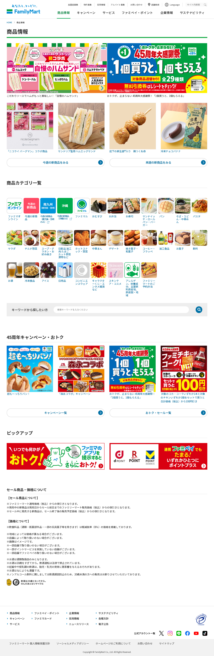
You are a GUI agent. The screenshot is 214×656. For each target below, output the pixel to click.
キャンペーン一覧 (55, 413)
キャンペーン (86, 12)
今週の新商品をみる (55, 162)
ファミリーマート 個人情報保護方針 (29, 643)
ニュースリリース (79, 624)
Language (175, 4)
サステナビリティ (192, 12)
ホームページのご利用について (113, 643)
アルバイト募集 (118, 4)
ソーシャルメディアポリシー (73, 643)
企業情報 (166, 12)
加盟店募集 (73, 4)
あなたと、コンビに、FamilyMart (23, 9)
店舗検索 (155, 4)
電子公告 (103, 624)
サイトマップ (166, 643)
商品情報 (15, 613)
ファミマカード (43, 618)
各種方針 (103, 618)
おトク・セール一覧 (158, 413)
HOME (9, 22)
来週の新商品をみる (158, 162)
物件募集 (88, 4)
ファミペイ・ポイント (137, 12)
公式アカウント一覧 (144, 633)
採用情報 (101, 4)
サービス (108, 12)
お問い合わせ (136, 4)
